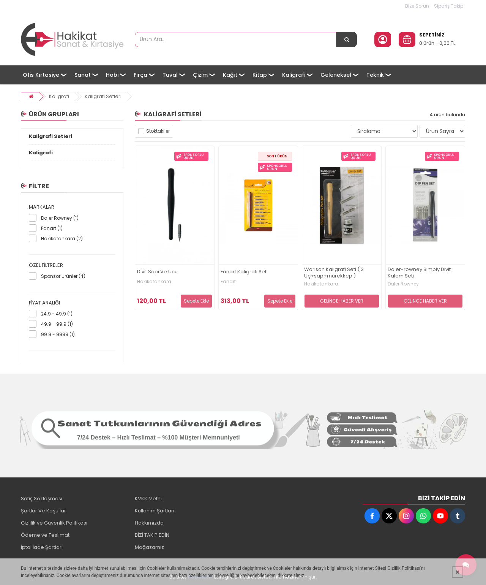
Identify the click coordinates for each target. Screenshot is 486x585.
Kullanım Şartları (154, 510)
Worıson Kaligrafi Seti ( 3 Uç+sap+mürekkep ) (334, 272)
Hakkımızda (149, 522)
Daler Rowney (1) (60, 218)
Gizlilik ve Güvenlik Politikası (54, 522)
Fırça (140, 75)
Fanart (228, 281)
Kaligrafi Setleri (103, 96)
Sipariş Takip (448, 6)
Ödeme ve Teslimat (45, 535)
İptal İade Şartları (42, 547)
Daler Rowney (403, 284)
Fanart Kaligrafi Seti (244, 272)
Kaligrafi (293, 75)
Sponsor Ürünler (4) (63, 276)
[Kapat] (457, 572)
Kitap (259, 75)
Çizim (200, 75)
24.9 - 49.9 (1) (57, 314)
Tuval (170, 75)
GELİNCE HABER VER (341, 301)
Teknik (375, 75)
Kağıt (230, 75)
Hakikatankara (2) (62, 238)
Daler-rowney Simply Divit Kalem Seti (419, 272)
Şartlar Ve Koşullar (43, 510)
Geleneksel (335, 75)
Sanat (82, 75)
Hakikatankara (154, 281)
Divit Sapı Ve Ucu (157, 272)
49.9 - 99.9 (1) (57, 324)
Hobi (112, 75)
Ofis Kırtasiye (41, 75)
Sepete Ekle (196, 301)
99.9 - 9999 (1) (58, 334)
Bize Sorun (417, 6)
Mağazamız (149, 547)
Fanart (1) (52, 228)
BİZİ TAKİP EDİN (152, 535)
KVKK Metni (148, 498)
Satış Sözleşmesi (41, 498)
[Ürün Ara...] (346, 39)
